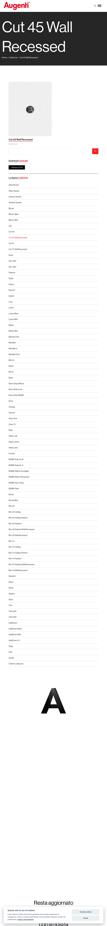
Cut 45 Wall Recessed (28, 57)
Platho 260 (13, 447)
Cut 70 (11, 243)
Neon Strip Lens (15, 389)
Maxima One (14, 337)
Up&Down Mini (15, 634)
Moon (11, 371)
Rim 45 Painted (15, 523)
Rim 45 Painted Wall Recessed (21, 529)
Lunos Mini (13, 319)
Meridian (12, 342)
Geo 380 (12, 266)
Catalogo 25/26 (17, 167)
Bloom (11, 208)
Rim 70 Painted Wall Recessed (21, 564)
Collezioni (13, 57)
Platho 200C (14, 442)
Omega (12, 407)
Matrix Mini (13, 331)
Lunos (11, 307)
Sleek (11, 587)
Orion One (13, 418)
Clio (10, 226)
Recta (11, 494)
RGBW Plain (14, 488)
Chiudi (85, 918)
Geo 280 (12, 261)
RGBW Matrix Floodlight (19, 471)
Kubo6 (11, 296)
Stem (11, 599)
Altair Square (14, 191)
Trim (10, 605)
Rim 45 (11, 506)
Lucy (11, 301)
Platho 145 (13, 436)
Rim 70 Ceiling (15, 547)
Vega (11, 646)
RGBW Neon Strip (16, 482)
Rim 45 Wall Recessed (18, 535)
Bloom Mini (13, 220)
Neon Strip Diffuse (16, 383)
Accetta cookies (85, 912)
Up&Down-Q (14, 640)
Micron (11, 360)
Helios (11, 284)
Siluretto (12, 576)
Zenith (11, 658)
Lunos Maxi (13, 313)
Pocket (12, 453)
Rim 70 (11, 541)
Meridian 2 (13, 348)
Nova (11, 401)
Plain (11, 430)
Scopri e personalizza (25, 919)
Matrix (11, 325)
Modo (11, 366)
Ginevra (12, 272)
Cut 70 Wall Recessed (18, 249)
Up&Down (13, 623)
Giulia (11, 278)
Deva (11, 255)
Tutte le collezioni (16, 663)
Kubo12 (12, 290)
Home (4, 57)
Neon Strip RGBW (16, 395)
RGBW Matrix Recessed (19, 477)
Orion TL (12, 424)
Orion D (12, 412)
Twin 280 (12, 611)
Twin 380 (12, 617)
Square (12, 593)
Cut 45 (11, 231)
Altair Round (14, 185)
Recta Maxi (13, 500)
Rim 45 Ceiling (15, 512)
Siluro (11, 582)
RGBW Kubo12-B (16, 459)
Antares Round (15, 196)
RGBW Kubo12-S (16, 465)
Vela (10, 652)
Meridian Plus (14, 354)
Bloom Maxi (13, 214)
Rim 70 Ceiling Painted (18, 553)
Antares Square (15, 202)
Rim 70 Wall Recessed (18, 570)
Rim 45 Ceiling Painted (18, 517)
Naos (11, 377)
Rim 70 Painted (15, 558)
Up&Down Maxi (15, 628)
